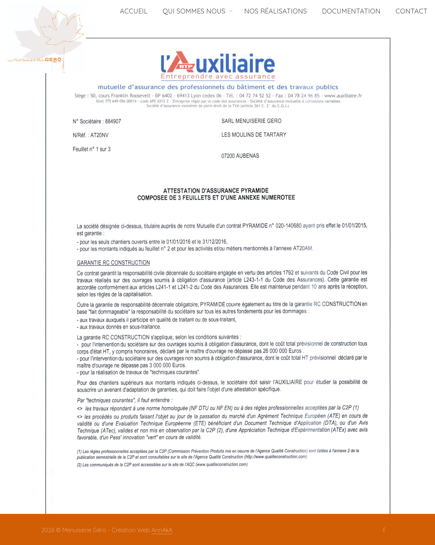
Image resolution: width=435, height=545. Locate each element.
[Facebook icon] (384, 530)
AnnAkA (161, 530)
